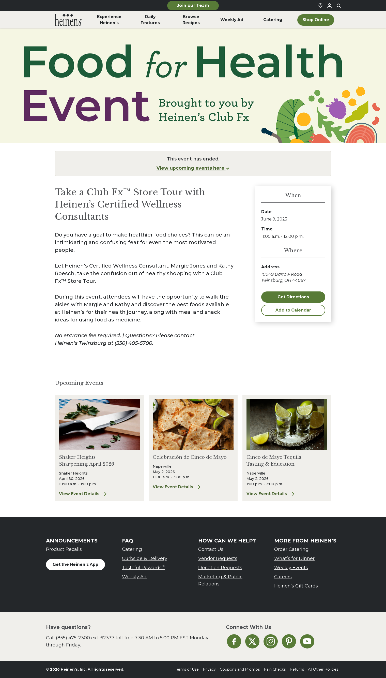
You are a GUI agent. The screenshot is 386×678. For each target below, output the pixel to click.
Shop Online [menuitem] (315, 19)
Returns (297, 669)
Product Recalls (64, 549)
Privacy (209, 669)
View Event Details (99, 494)
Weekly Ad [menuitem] (231, 19)
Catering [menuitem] (272, 19)
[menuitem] (68, 19)
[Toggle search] (338, 5)
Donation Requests (220, 567)
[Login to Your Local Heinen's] (329, 5)
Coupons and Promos (240, 669)
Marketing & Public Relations (220, 580)
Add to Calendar (293, 310)
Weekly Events (291, 567)
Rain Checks (275, 669)
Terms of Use (187, 669)
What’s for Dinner (294, 558)
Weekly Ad (134, 577)
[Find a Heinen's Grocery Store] (320, 5)
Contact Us (210, 549)
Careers (283, 577)
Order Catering (291, 549)
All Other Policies (323, 669)
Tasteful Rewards (143, 567)
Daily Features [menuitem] (150, 19)
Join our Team (193, 5)
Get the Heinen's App (75, 564)
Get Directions (293, 296)
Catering (132, 549)
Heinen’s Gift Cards (296, 586)
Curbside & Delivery (144, 558)
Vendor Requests (217, 558)
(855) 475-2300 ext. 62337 (85, 638)
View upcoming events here (193, 168)
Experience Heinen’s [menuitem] (109, 19)
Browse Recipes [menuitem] (191, 19)
